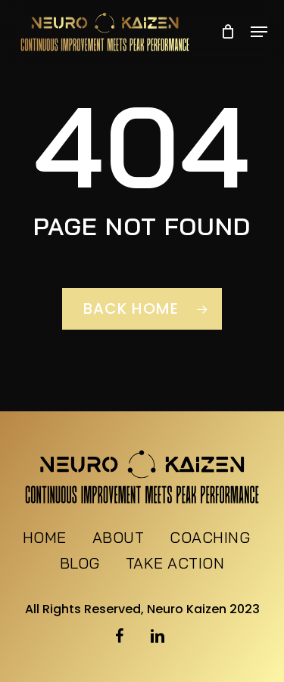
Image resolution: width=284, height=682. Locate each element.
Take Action (175, 564)
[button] (259, 31)
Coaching (210, 538)
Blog (80, 564)
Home (45, 538)
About (118, 538)
